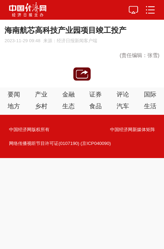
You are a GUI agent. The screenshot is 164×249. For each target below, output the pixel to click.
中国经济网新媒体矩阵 (132, 129)
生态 (68, 106)
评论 (123, 94)
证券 (95, 94)
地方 (14, 106)
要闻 (14, 94)
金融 (68, 94)
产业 (41, 94)
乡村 (41, 106)
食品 (95, 106)
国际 (150, 94)
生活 (150, 106)
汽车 (123, 106)
